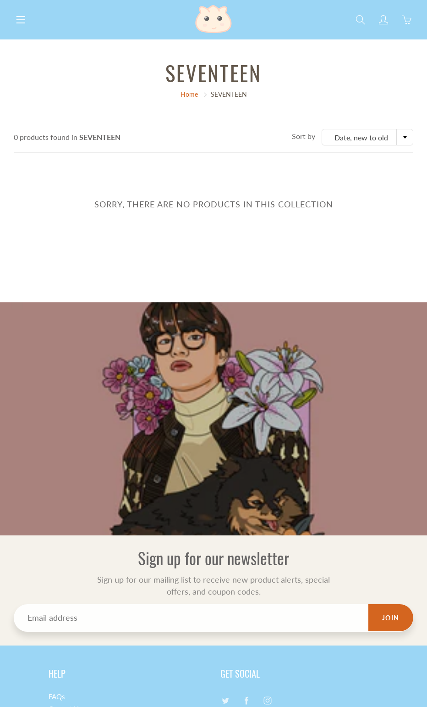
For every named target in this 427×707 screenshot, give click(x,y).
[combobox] (367, 137)
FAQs (57, 697)
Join (391, 618)
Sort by (303, 136)
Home (189, 94)
